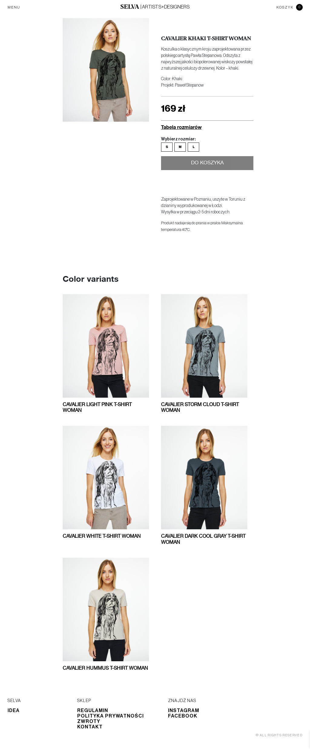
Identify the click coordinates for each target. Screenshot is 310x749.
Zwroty (88, 721)
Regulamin (92, 710)
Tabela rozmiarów (181, 127)
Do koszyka (207, 163)
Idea (14, 710)
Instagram (183, 710)
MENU (14, 7)
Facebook (182, 716)
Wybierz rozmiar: (178, 139)
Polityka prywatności (110, 716)
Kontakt (90, 727)
